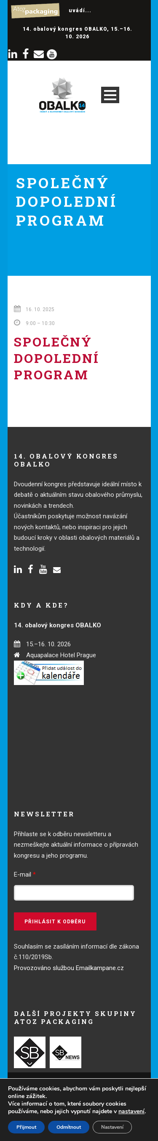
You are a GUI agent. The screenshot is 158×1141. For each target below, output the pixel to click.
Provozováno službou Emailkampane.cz (69, 968)
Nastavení (112, 1127)
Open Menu (110, 95)
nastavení (131, 1111)
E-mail (25, 874)
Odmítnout (68, 1127)
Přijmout (26, 1127)
